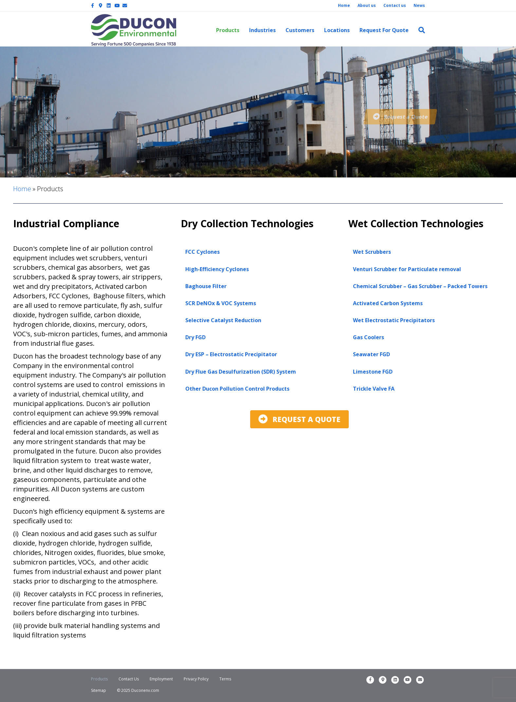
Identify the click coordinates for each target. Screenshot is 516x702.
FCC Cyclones (202, 251)
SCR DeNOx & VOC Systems (220, 303)
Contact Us (129, 679)
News (419, 5)
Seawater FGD (371, 354)
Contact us (394, 5)
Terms (225, 679)
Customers (300, 30)
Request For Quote (384, 30)
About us (367, 5)
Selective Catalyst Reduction (223, 320)
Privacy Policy (196, 679)
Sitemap (98, 690)
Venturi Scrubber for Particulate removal (407, 269)
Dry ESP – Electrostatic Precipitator (231, 354)
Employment (161, 679)
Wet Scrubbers (372, 251)
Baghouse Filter (206, 286)
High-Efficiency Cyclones (217, 269)
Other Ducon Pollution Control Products (237, 388)
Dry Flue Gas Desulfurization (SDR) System (240, 371)
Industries (262, 30)
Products (227, 30)
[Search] (419, 30)
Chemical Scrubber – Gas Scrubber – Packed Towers (420, 286)
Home (344, 5)
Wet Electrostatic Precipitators (394, 320)
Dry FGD (195, 337)
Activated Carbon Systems (388, 303)
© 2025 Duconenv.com (138, 690)
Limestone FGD (373, 371)
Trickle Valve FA (374, 388)
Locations (337, 30)
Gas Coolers (368, 337)
